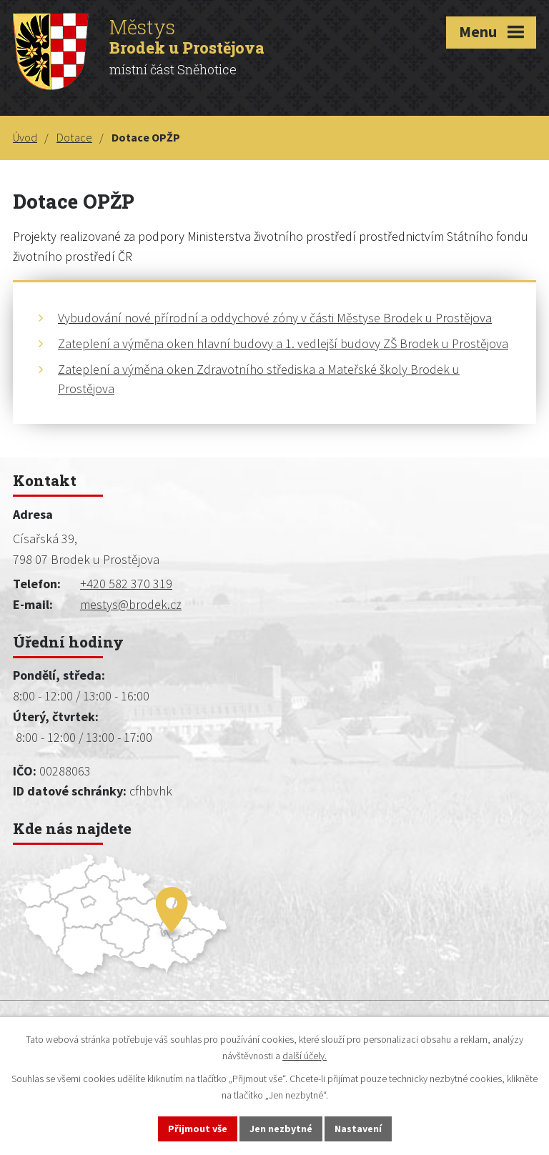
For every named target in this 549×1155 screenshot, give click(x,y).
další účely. (304, 1055)
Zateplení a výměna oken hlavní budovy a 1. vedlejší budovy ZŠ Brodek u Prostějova (283, 343)
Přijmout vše (197, 1128)
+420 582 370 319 (126, 583)
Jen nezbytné (280, 1128)
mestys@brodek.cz (131, 604)
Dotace (74, 137)
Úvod (25, 137)
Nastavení (358, 1128)
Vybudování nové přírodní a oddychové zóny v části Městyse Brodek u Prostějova (275, 317)
